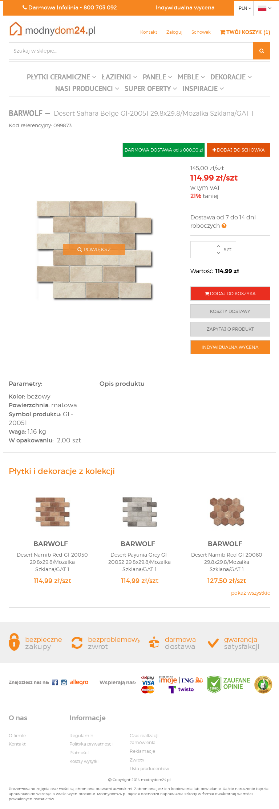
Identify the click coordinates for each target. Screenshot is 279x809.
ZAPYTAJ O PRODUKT (230, 329)
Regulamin (81, 735)
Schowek (201, 32)
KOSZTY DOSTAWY (230, 311)
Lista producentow (149, 768)
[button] (61, 78)
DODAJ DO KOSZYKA (230, 293)
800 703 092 (100, 7)
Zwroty (137, 760)
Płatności (79, 752)
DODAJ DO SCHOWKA (239, 150)
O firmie (17, 735)
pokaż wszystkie (250, 593)
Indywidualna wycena (185, 7)
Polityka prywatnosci (91, 744)
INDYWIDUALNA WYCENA (230, 347)
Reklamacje (142, 751)
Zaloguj (174, 32)
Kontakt (148, 32)
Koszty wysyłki (83, 761)
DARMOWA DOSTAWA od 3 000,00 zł (164, 150)
